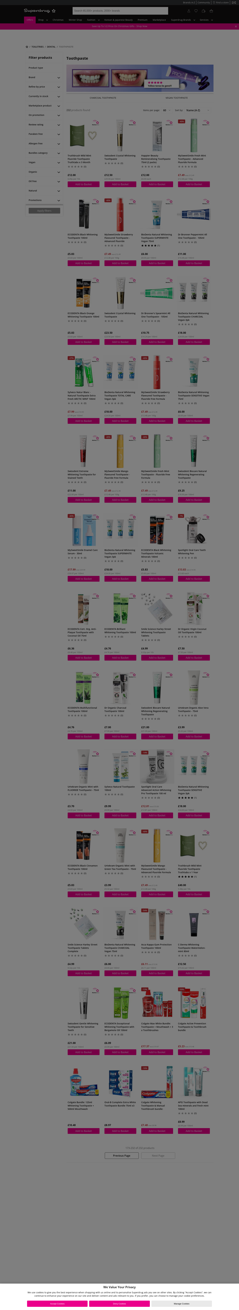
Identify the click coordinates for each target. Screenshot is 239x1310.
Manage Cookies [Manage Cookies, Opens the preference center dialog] (181, 1304)
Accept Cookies (57, 1304)
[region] (119, 1297)
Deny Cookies (119, 1304)
